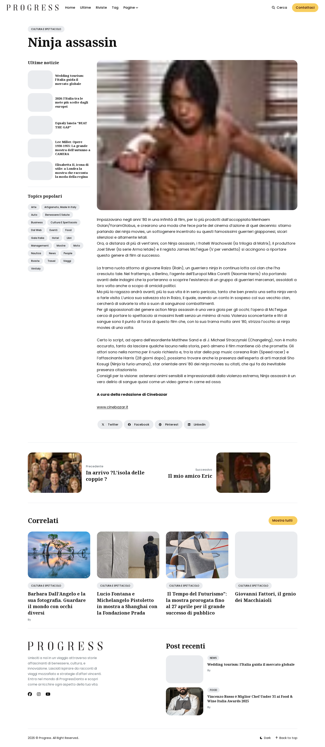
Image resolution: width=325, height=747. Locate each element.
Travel (51, 261)
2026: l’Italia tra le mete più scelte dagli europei (71, 102)
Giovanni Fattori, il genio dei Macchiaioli (265, 597)
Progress (45, 738)
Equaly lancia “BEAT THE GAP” (71, 125)
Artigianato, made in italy (60, 207)
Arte (34, 207)
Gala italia (37, 238)
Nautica (36, 253)
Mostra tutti (282, 520)
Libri (69, 238)
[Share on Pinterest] (169, 424)
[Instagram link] (38, 694)
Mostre (61, 245)
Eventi (53, 230)
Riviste (101, 7)
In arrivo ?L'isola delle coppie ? (115, 475)
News (52, 253)
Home (70, 7)
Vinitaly (36, 268)
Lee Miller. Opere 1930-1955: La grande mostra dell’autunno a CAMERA (72, 148)
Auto (34, 215)
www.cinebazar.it (112, 407)
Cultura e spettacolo (64, 222)
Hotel (55, 238)
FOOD (213, 690)
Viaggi (67, 261)
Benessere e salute (57, 215)
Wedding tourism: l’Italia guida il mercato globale (69, 79)
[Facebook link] (30, 694)
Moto (76, 245)
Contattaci (305, 7)
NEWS (213, 658)
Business (37, 222)
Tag (115, 7)
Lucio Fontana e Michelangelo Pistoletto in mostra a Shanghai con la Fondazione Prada (127, 603)
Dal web (36, 230)
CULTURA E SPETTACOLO (46, 29)
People (68, 253)
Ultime (85, 7)
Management (40, 245)
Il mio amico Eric (190, 475)
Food (68, 230)
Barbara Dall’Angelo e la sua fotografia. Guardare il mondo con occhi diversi (57, 603)
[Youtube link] (48, 694)
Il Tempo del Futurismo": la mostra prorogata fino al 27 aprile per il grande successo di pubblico (196, 603)
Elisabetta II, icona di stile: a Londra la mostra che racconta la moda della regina (72, 170)
